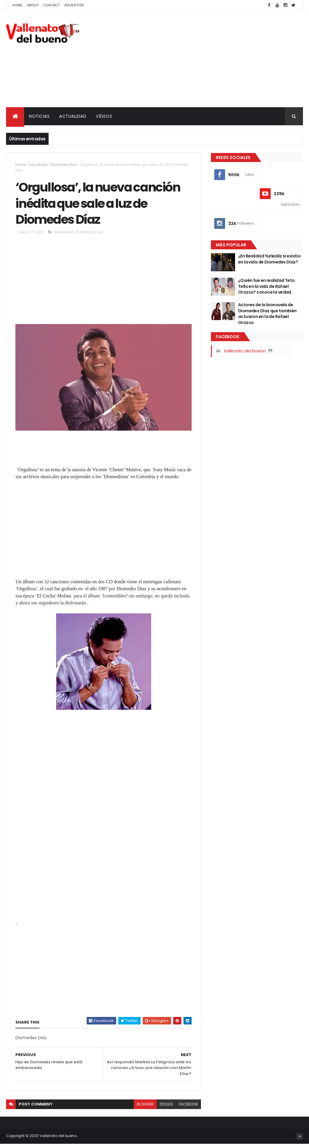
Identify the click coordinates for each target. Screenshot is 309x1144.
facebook (188, 1104)
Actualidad (38, 164)
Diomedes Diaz (63, 164)
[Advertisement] (193, 59)
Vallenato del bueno (244, 351)
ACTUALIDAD (72, 116)
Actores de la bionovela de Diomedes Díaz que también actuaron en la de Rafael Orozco (267, 314)
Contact (51, 5)
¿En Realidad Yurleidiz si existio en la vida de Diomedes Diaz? (269, 259)
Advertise (74, 5)
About (33, 5)
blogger (145, 1104)
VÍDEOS (104, 116)
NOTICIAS (39, 116)
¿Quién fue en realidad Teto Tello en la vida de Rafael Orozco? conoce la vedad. (266, 286)
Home (17, 5)
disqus (166, 1104)
